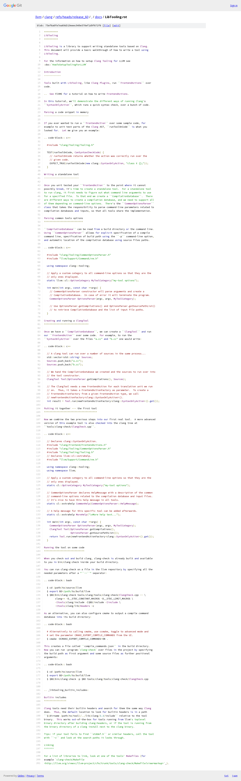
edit (116, 25)
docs (98, 17)
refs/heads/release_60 (72, 17)
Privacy (30, 775)
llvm (38, 17)
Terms (40, 775)
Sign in (234, 5)
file (106, 25)
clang (49, 17)
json (235, 775)
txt (226, 775)
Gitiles (21, 775)
